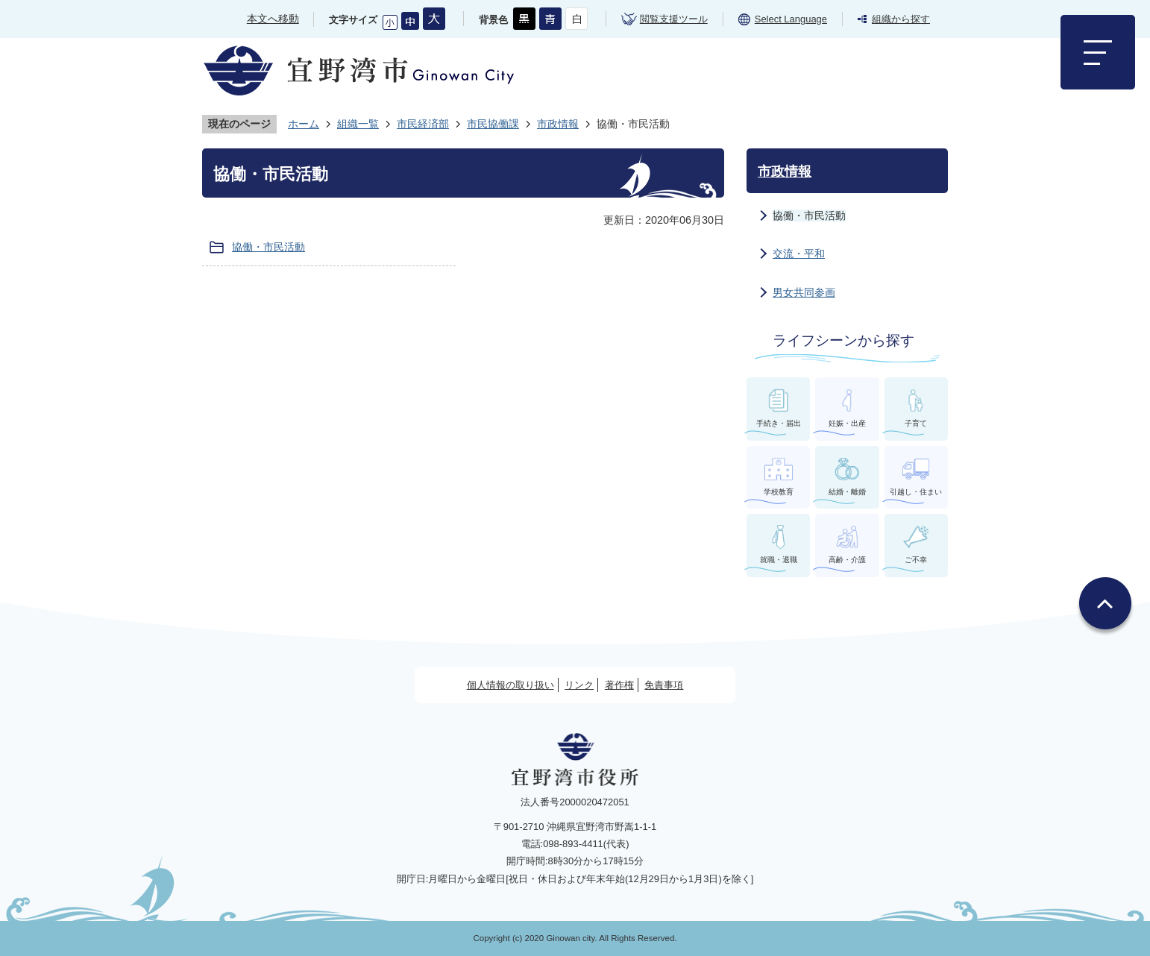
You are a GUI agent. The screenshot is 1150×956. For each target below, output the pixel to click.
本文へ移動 (273, 19)
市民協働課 (493, 124)
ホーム (303, 124)
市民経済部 (423, 124)
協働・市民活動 (268, 247)
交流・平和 (799, 254)
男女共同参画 (804, 292)
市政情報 (558, 124)
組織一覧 (358, 124)
